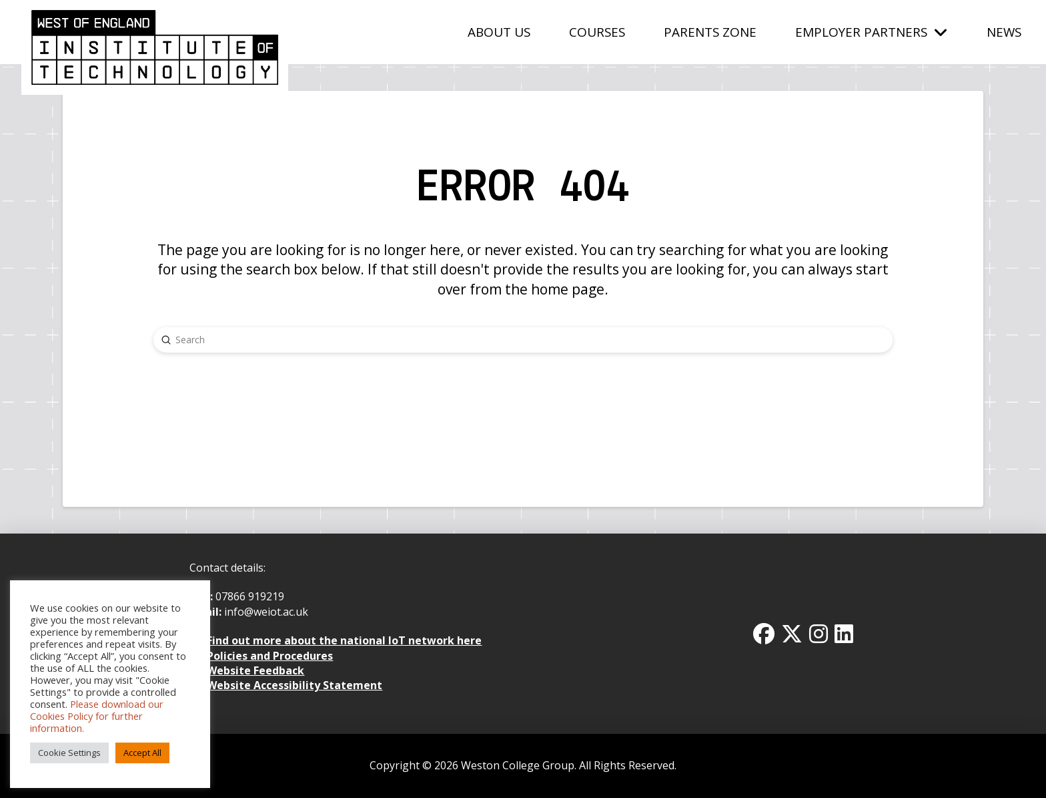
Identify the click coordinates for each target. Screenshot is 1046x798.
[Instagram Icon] (818, 634)
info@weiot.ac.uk (264, 611)
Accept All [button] (142, 753)
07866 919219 (249, 596)
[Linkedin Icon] (844, 634)
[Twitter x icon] (792, 634)
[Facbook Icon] (764, 634)
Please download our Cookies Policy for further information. (96, 716)
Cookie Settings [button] (69, 753)
